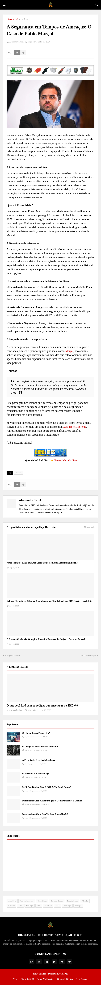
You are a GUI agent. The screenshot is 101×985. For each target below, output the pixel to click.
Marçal (69, 351)
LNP (20, 906)
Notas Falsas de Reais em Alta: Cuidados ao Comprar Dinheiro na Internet (42, 563)
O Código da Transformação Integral (40, 746)
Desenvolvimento (57, 901)
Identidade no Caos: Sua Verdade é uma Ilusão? (45, 814)
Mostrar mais (89, 527)
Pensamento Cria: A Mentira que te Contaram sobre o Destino (52, 801)
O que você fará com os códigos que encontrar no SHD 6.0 (42, 705)
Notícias (24, 19)
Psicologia (48, 906)
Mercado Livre (70, 460)
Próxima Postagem (88, 655)
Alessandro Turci (30, 500)
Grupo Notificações (45, 979)
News (15, 979)
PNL (38, 906)
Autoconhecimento (27, 901)
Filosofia (85, 901)
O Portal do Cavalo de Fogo (35, 774)
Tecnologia (67, 906)
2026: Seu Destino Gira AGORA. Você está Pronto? (46, 787)
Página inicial (12, 19)
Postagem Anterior (12, 655)
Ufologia (78, 906)
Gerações (11, 906)
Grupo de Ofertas (65, 979)
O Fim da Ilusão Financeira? (36, 733)
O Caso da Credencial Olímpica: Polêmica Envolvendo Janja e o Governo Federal (46, 639)
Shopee (57, 460)
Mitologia (29, 906)
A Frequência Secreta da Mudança (38, 760)
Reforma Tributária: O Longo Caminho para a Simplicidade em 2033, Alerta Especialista (49, 601)
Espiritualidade (72, 901)
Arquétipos (12, 901)
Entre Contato (82, 979)
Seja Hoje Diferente (74, 426)
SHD (57, 906)
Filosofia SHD (27, 979)
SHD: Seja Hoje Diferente (45, 974)
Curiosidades (42, 901)
